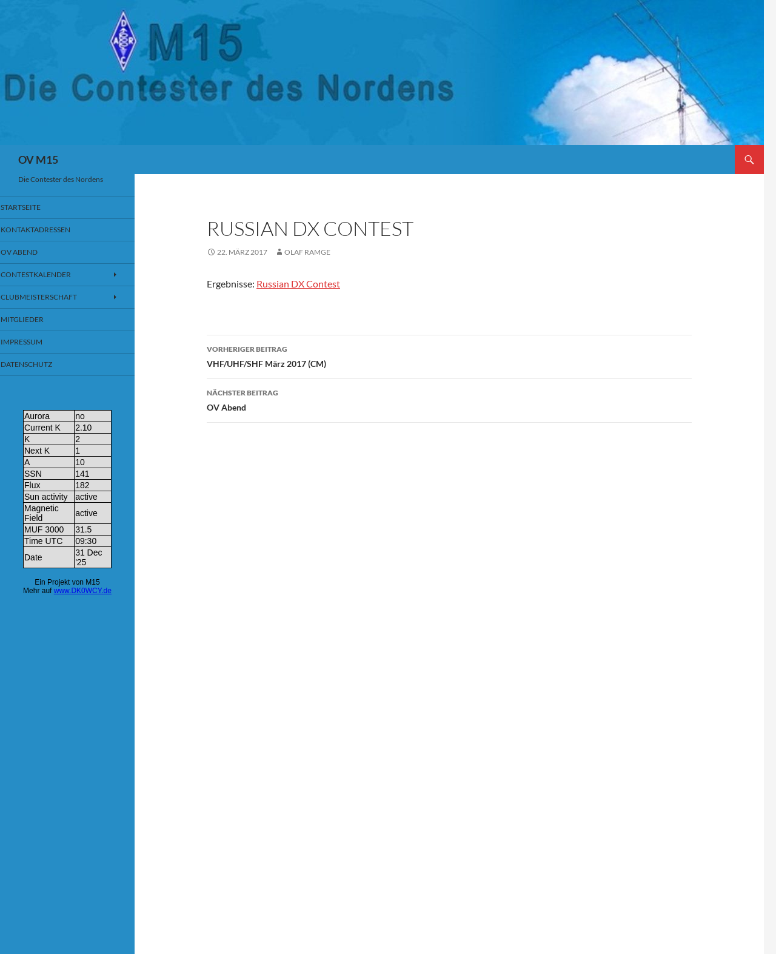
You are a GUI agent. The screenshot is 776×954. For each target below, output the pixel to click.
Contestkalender (49, 276)
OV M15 (38, 159)
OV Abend (449, 399)
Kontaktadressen (49, 230)
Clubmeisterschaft (52, 298)
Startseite (35, 207)
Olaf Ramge (307, 252)
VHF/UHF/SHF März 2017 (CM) (449, 355)
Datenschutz (41, 367)
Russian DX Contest (298, 283)
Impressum (37, 344)
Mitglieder (37, 321)
